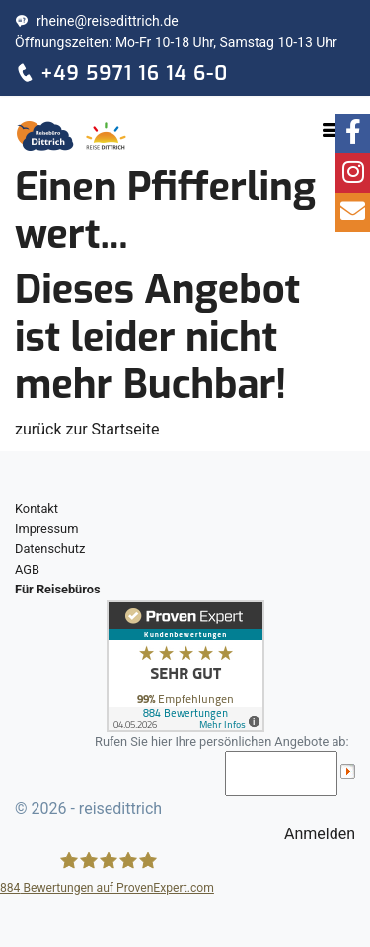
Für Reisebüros (58, 589)
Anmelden (319, 834)
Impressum (46, 528)
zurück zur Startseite (87, 429)
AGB (27, 569)
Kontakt (36, 508)
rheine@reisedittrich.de (97, 21)
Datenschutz (50, 548)
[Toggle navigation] (331, 130)
